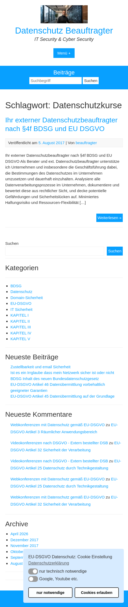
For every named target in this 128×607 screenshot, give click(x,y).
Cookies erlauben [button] (96, 592)
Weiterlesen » (110, 218)
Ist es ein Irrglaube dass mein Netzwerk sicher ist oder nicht (62, 372)
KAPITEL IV (20, 333)
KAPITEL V (20, 339)
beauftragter (86, 142)
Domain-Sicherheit (26, 297)
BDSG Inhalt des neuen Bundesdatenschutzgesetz (54, 378)
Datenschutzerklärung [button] (48, 563)
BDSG (16, 286)
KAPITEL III (20, 327)
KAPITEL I (19, 315)
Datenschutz (21, 291)
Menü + (63, 53)
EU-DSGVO (20, 303)
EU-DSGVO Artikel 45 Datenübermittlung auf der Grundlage (62, 396)
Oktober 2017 (22, 551)
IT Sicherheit (21, 309)
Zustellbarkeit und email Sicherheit (40, 367)
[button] (33, 571)
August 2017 (21, 563)
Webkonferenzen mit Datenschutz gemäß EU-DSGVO (57, 424)
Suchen (12, 243)
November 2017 (24, 545)
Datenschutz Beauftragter (64, 30)
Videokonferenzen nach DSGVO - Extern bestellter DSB (59, 443)
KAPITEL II (20, 321)
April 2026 (19, 534)
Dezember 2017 (24, 540)
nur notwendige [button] (50, 592)
